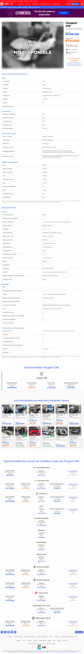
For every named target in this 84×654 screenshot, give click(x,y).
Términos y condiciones (29, 636)
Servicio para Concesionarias (67, 636)
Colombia (29, 640)
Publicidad (56, 636)
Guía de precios (45, 4)
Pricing (50, 636)
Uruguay (59, 640)
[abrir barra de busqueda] (66, 4)
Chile (24, 640)
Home (2, 1)
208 (30, 7)
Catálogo (21, 4)
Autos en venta (12, 7)
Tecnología (20, 1)
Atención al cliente (18, 636)
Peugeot (25, 7)
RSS (76, 636)
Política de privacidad (71, 651)
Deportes (26, 1)
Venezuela (65, 640)
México (49, 640)
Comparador (56, 4)
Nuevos (19, 7)
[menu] (82, 4)
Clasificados (35, 4)
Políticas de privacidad (42, 636)
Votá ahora (64, 13)
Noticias (27, 4)
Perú (54, 640)
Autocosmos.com (36, 651)
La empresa (9, 636)
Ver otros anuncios (74, 64)
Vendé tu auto (75, 4)
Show (31, 1)
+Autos (35, 1)
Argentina (7, 1)
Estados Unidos (42, 640)
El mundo (13, 1)
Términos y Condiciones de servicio (57, 651)
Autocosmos (15, 650)
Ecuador (35, 640)
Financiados (4, 7)
